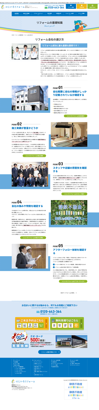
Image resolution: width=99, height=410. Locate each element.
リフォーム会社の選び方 (20, 368)
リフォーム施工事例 (56, 360)
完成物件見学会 (55, 366)
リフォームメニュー (38, 14)
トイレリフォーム (37, 365)
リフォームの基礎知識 (18, 366)
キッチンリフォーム (38, 362)
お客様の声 (59, 14)
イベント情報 (71, 6)
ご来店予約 (81, 6)
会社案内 (16, 14)
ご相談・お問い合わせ (75, 363)
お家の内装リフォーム (38, 374)
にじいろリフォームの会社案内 (75, 116)
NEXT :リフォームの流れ (67, 293)
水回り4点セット (37, 368)
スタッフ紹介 (17, 363)
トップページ (17, 360)
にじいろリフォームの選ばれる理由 (33, 238)
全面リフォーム (37, 370)
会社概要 (16, 362)
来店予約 (73, 362)
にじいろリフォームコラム (57, 363)
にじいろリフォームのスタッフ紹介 (74, 194)
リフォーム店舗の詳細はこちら (49, 352)
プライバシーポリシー (75, 365)
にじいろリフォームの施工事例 (34, 156)
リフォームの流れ (18, 370)
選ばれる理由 (26, 14)
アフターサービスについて (20, 371)
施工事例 (49, 14)
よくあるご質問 (18, 373)
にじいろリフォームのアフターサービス (73, 281)
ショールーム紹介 (69, 14)
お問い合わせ (92, 6)
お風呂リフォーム (37, 363)
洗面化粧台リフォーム (38, 366)
